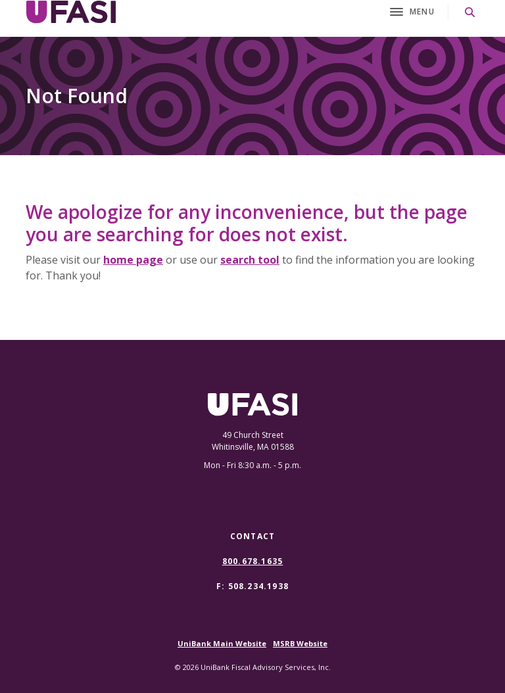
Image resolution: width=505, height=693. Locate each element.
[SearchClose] (470, 12)
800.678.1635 (252, 561)
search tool (249, 259)
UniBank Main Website (222, 643)
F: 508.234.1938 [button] (252, 586)
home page (133, 259)
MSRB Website (300, 643)
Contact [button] (252, 536)
